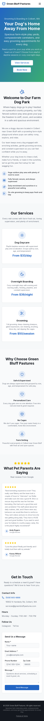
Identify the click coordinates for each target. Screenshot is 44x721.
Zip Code (26, 661)
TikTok (16, 626)
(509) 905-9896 (13, 597)
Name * (8, 642)
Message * (9, 670)
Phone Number (11, 661)
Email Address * (11, 651)
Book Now (22, 70)
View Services (22, 62)
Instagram (6, 626)
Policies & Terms (22, 716)
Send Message (22, 687)
